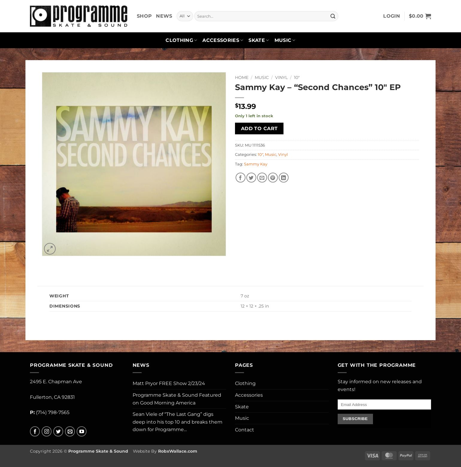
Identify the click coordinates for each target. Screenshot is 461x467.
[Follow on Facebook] (35, 431)
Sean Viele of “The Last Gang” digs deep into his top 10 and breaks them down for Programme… (177, 421)
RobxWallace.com (177, 451)
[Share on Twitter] (251, 177)
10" (297, 77)
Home (241, 77)
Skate (258, 40)
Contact (244, 430)
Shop (144, 16)
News (164, 16)
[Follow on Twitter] (58, 431)
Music (285, 40)
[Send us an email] (70, 431)
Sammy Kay (255, 164)
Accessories (222, 40)
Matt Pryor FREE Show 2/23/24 (169, 383)
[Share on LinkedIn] (284, 177)
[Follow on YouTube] (82, 431)
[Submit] (333, 16)
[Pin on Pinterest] (273, 177)
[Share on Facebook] (240, 177)
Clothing (181, 40)
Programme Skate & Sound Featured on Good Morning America (177, 399)
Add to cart (259, 128)
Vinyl (281, 77)
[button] (391, 16)
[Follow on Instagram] (46, 431)
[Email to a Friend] (262, 177)
